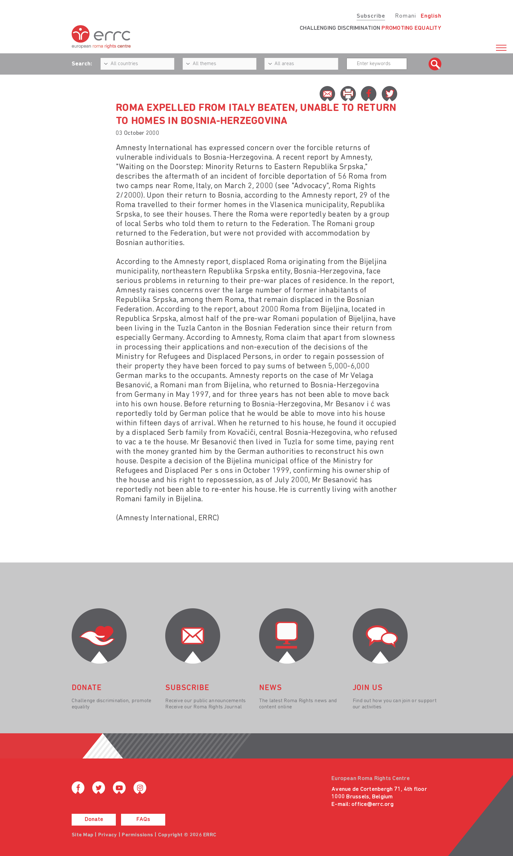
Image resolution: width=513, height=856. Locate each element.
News (270, 688)
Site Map (82, 835)
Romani (405, 16)
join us (368, 688)
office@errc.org (372, 804)
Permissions (137, 835)
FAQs (143, 819)
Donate (94, 819)
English (431, 16)
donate (87, 688)
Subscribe (371, 16)
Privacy (107, 835)
